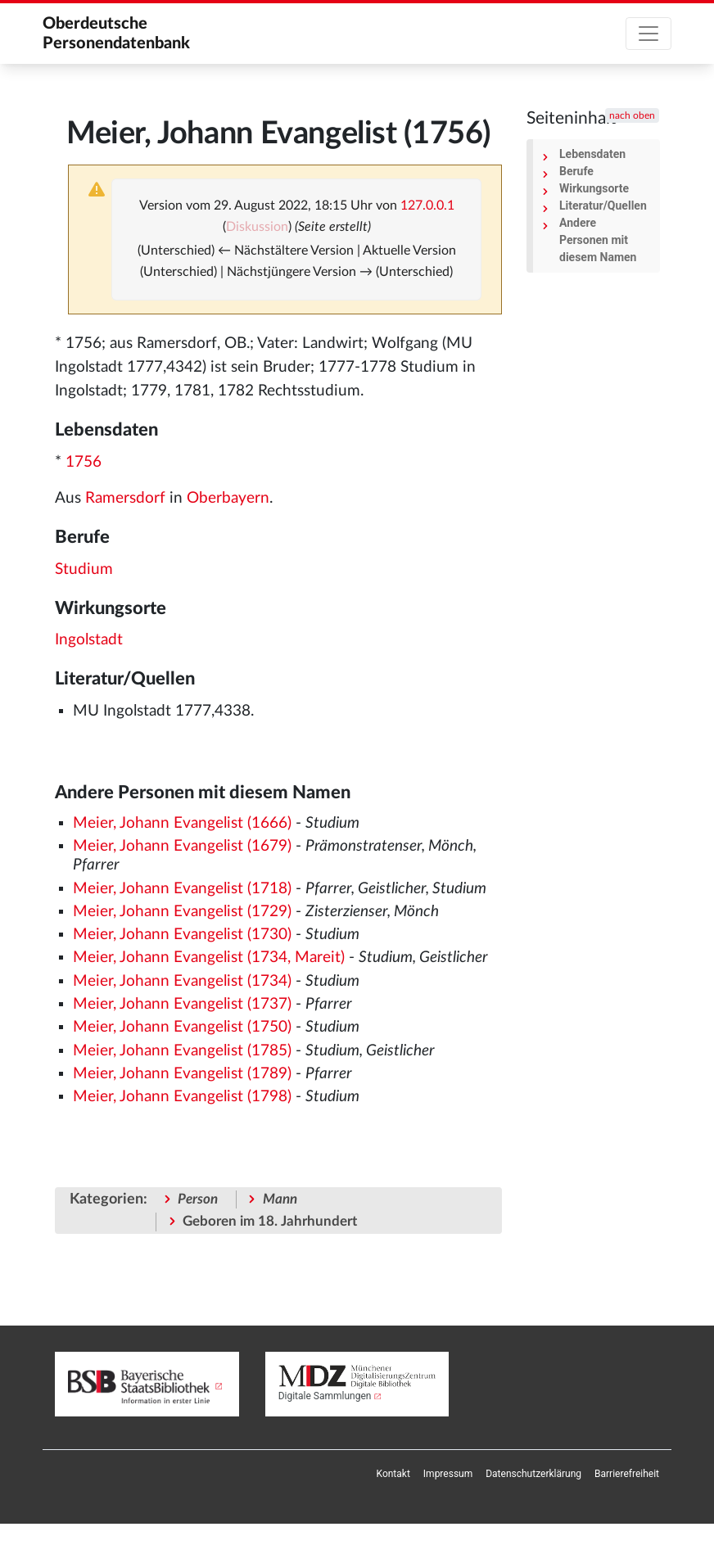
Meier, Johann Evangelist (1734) (182, 981)
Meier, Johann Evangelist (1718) (182, 889)
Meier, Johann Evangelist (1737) (182, 1004)
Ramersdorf (125, 498)
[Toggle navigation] (648, 33)
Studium (84, 569)
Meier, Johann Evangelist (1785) (182, 1051)
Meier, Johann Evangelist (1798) (182, 1096)
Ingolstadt (89, 640)
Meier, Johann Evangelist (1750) (182, 1027)
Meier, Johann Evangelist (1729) (182, 911)
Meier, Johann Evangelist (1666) (182, 823)
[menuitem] (393, 1473)
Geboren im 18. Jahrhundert (270, 1221)
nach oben (632, 115)
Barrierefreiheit (626, 1473)
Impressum (447, 1473)
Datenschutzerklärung (533, 1473)
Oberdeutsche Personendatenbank (116, 34)
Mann (280, 1199)
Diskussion (257, 226)
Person (198, 1199)
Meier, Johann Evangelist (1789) (182, 1074)
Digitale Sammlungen (325, 1396)
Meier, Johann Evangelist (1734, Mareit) (209, 957)
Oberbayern (228, 498)
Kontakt (393, 1473)
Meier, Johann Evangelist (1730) (182, 934)
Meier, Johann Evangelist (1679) (182, 846)
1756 (84, 462)
